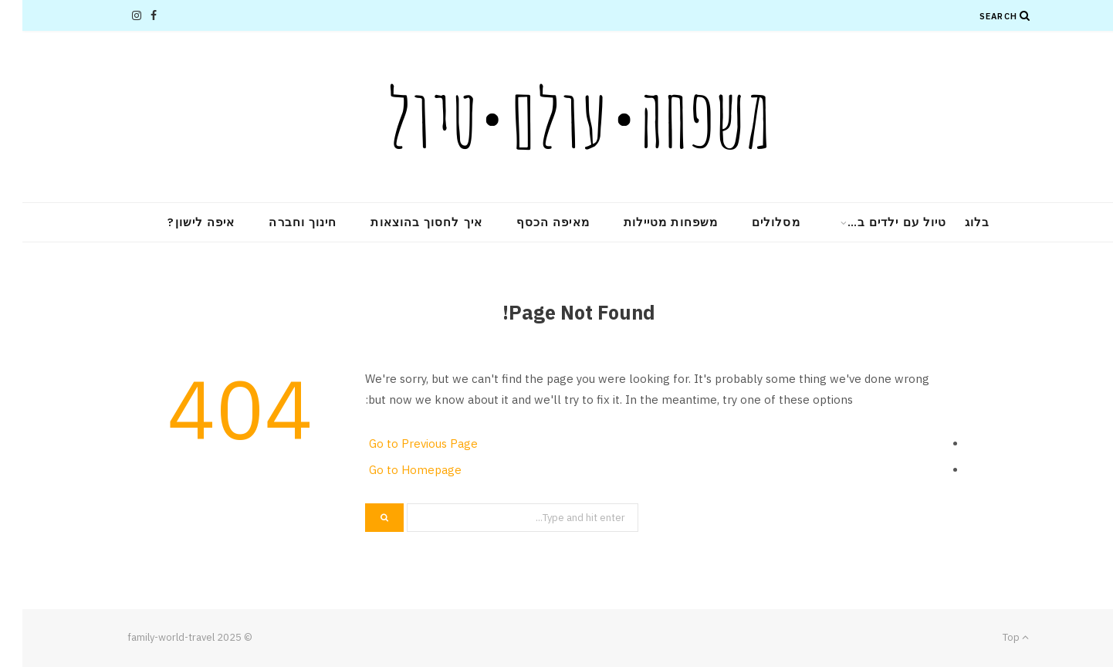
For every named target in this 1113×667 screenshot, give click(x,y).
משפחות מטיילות (648, 222)
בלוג (954, 222)
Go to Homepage (393, 469)
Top (993, 637)
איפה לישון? (178, 222)
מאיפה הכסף (530, 222)
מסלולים (753, 222)
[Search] (1002, 15)
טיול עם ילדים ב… (874, 222)
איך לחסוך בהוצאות (403, 222)
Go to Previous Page (401, 443)
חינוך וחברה (280, 222)
